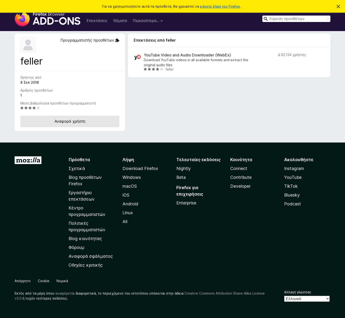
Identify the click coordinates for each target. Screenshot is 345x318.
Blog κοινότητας (85, 238)
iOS (125, 194)
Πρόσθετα (79, 159)
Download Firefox (140, 168)
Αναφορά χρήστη (70, 121)
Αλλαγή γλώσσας (297, 292)
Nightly (183, 168)
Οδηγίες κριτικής (86, 265)
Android (130, 203)
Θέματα (120, 20)
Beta (181, 177)
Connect (238, 168)
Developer (240, 186)
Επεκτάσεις (97, 20)
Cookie (43, 281)
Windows (131, 177)
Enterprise (186, 202)
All (124, 221)
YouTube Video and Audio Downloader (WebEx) (187, 55)
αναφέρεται (65, 293)
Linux (127, 212)
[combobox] (296, 19)
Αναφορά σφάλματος (91, 256)
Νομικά (62, 281)
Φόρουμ (76, 247)
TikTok (291, 186)
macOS (129, 186)
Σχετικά (77, 168)
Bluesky (292, 194)
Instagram (294, 168)
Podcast (292, 203)
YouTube (293, 177)
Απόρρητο (23, 281)
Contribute (241, 177)
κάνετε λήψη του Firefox (220, 6)
